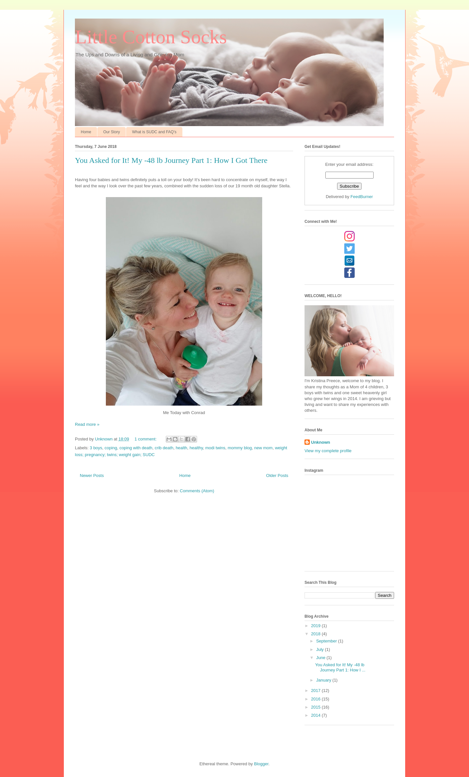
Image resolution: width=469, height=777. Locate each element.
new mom (263, 447)
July (320, 649)
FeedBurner (361, 196)
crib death (164, 447)
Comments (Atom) (197, 490)
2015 (316, 707)
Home (86, 132)
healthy (196, 447)
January (324, 680)
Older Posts (277, 475)
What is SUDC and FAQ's (154, 132)
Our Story (111, 132)
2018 (316, 633)
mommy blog (240, 447)
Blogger (261, 763)
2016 (316, 699)
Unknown (320, 442)
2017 (316, 690)
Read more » (87, 424)
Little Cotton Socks (151, 37)
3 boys (96, 447)
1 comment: (146, 439)
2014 (316, 715)
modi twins (215, 447)
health (181, 447)
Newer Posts (92, 475)
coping (111, 447)
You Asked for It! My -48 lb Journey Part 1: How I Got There (171, 160)
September (327, 641)
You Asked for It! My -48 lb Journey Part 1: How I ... (340, 667)
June (321, 657)
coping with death (136, 447)
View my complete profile (328, 450)
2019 (316, 625)
